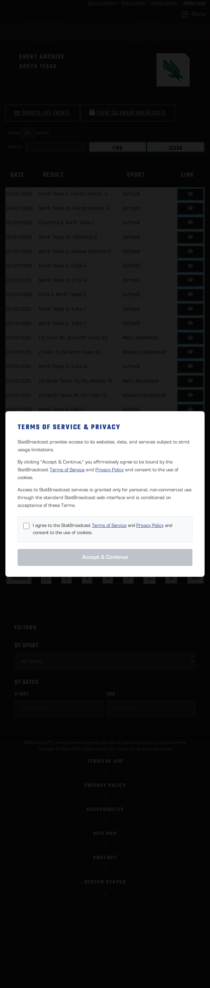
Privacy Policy (109, 469)
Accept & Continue (105, 557)
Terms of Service (67, 469)
